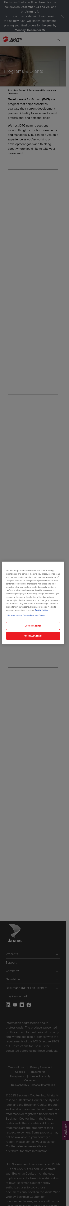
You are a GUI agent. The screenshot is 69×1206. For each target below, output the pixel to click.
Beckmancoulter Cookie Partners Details (26, 615)
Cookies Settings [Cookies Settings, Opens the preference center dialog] (33, 625)
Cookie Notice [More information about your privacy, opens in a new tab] (41, 609)
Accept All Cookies (33, 635)
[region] (33, 603)
